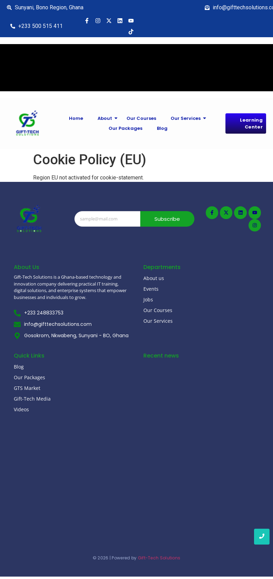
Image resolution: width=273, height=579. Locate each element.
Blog (162, 128)
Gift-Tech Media (32, 398)
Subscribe (167, 219)
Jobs (148, 299)
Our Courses (141, 118)
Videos (21, 409)
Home (76, 118)
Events (151, 289)
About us (153, 278)
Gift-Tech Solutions (159, 558)
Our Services (187, 118)
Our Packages (125, 128)
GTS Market (27, 388)
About (107, 118)
